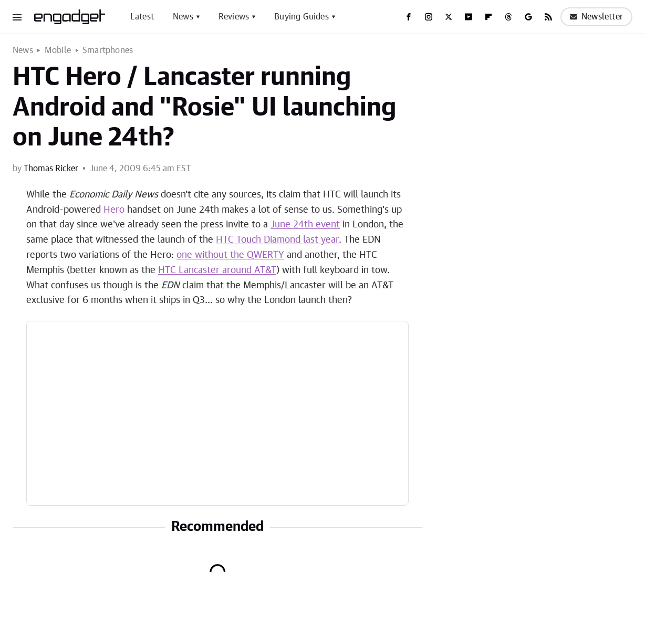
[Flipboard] (488, 17)
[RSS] (548, 17)
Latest (142, 17)
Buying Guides (301, 17)
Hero (113, 210)
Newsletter (596, 17)
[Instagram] (428, 17)
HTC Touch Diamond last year (277, 240)
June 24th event (305, 224)
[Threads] (508, 17)
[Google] (528, 17)
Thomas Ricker (51, 168)
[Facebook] (409, 17)
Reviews (234, 17)
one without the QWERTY (230, 255)
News (183, 17)
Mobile (58, 50)
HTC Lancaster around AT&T (217, 270)
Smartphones (107, 50)
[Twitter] (448, 17)
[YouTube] (468, 17)
